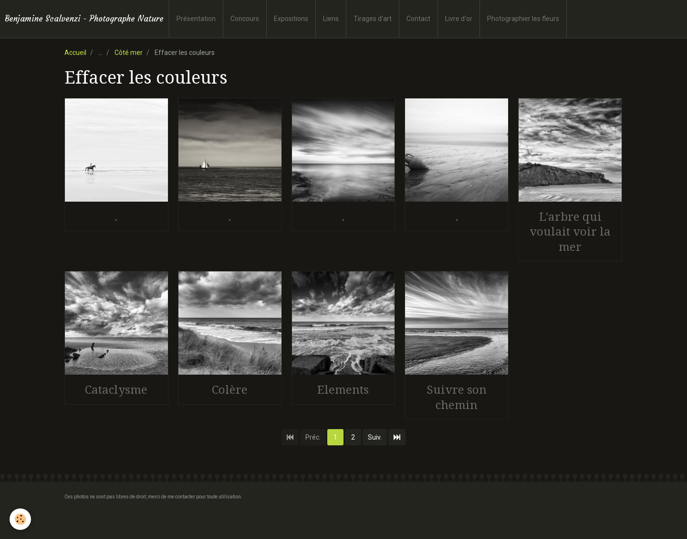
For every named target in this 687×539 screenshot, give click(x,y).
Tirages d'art (373, 18)
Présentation (196, 18)
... (100, 52)
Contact (418, 18)
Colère (230, 390)
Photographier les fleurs (523, 18)
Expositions (291, 18)
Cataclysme (116, 390)
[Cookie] (20, 519)
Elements (343, 390)
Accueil (75, 52)
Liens (331, 18)
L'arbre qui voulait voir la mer (570, 231)
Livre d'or (458, 18)
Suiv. (375, 437)
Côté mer (128, 52)
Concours (244, 18)
